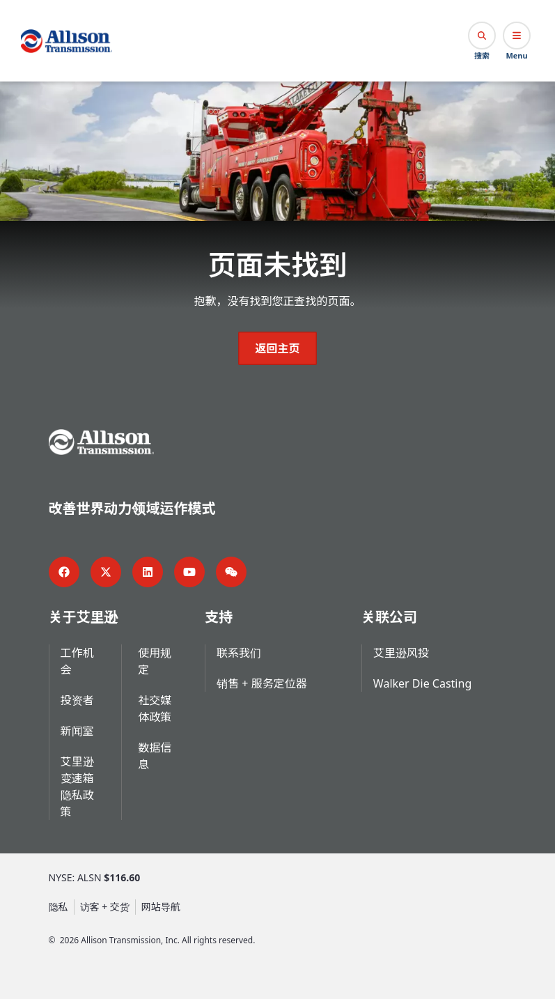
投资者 (77, 700)
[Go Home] (66, 41)
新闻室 (77, 730)
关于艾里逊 (83, 616)
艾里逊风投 (401, 652)
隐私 (58, 906)
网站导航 (160, 906)
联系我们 (239, 652)
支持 (219, 616)
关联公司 (389, 616)
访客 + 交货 (105, 906)
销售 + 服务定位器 (261, 683)
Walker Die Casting (422, 683)
